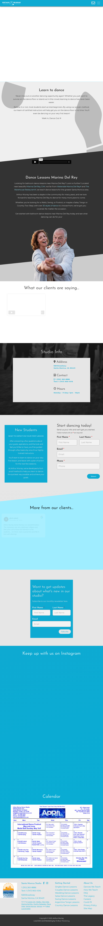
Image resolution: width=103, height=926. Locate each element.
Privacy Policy (90, 905)
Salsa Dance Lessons (65, 896)
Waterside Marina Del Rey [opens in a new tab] (68, 186)
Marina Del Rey (27, 904)
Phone (60, 461)
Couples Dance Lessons (66, 890)
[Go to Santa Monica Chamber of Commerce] (9, 898)
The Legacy (89, 896)
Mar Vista (45, 902)
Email (60, 449)
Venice (39, 906)
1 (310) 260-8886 (62, 379)
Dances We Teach (92, 887)
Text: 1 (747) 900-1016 (63, 381)
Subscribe (64, 632)
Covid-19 (88, 902)
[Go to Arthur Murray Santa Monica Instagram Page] (47, 883)
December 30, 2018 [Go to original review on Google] (16, 520)
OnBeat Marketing (62, 921)
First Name (63, 437)
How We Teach (91, 890)
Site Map (88, 908)
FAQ (86, 893)
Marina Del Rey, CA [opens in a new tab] (35, 186)
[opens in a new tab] (51, 837)
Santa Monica (31, 906)
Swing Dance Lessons (65, 899)
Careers (87, 899)
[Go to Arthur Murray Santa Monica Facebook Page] (43, 883)
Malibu (38, 902)
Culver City (31, 902)
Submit (93, 476)
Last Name (85, 437)
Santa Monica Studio (31, 883)
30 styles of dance (51, 206)
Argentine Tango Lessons (67, 902)
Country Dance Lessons (66, 905)
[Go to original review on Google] (42, 519)
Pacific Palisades (40, 904)
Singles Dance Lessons (66, 887)
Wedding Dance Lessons (67, 893)
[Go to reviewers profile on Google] (6, 519)
